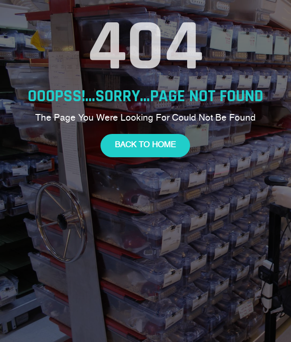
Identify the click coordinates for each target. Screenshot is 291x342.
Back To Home (145, 145)
